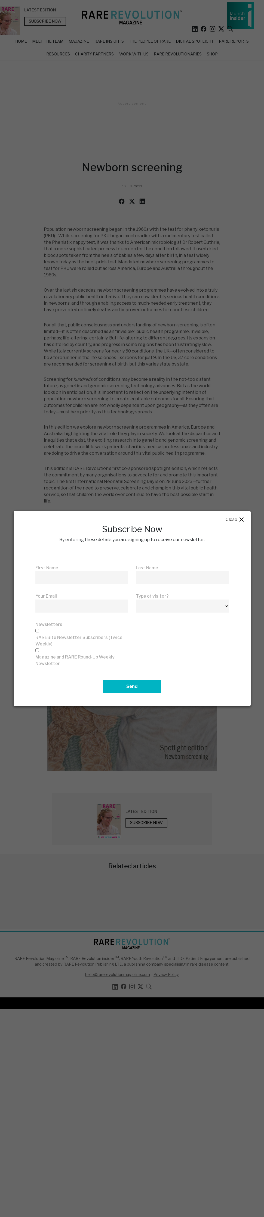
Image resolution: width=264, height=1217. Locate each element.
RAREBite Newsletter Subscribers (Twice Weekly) (78, 641)
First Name (46, 567)
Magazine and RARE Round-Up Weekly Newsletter (75, 660)
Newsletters (48, 624)
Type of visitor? (152, 596)
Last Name (147, 567)
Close (235, 519)
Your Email (46, 596)
